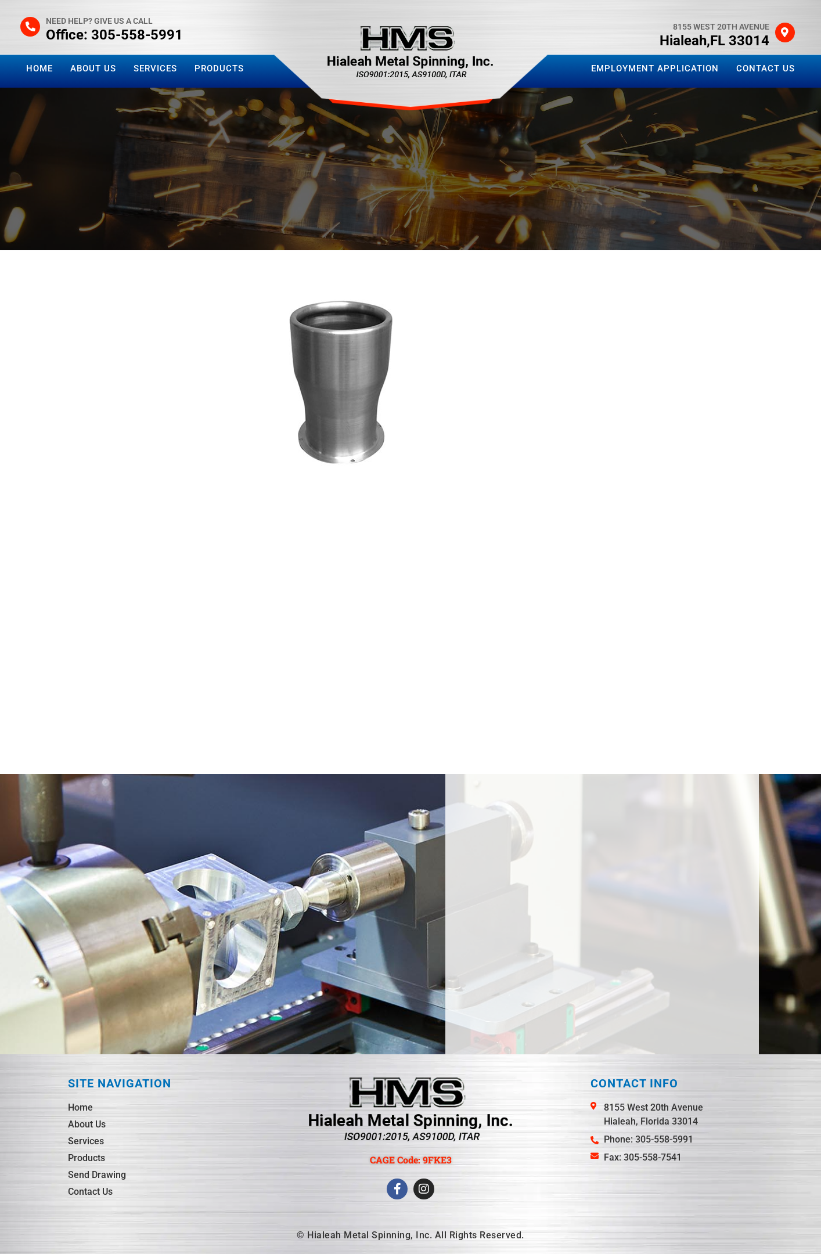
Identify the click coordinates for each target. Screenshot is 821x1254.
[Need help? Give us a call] (30, 27)
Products (219, 68)
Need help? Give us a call (99, 21)
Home (39, 68)
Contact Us (765, 68)
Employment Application (655, 68)
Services (155, 68)
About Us (93, 68)
